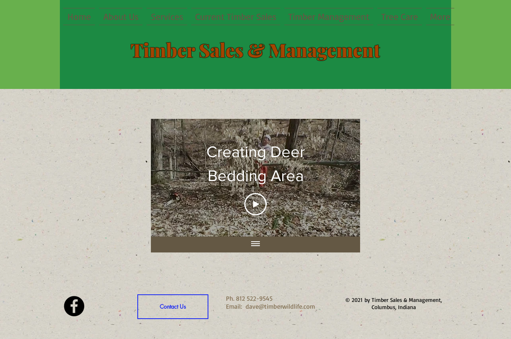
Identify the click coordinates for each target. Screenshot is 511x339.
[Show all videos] (255, 244)
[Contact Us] (172, 306)
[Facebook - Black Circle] (74, 306)
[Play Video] (255, 204)
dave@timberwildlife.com (280, 306)
